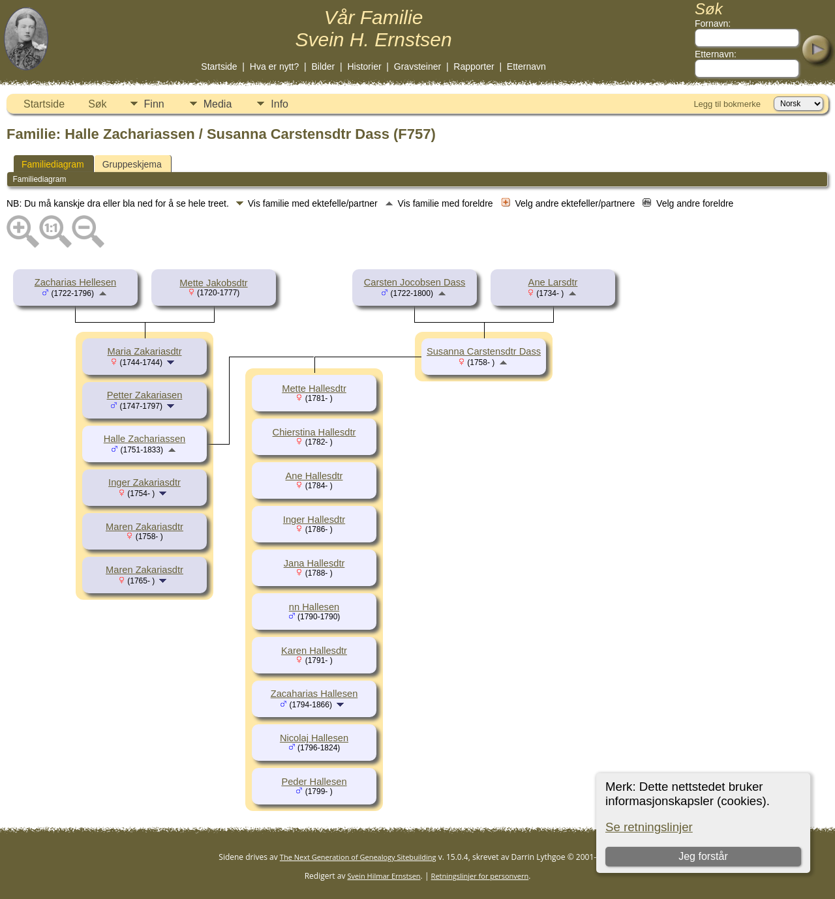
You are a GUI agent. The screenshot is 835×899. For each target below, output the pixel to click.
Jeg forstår (703, 856)
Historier (364, 66)
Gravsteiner (417, 66)
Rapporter (473, 66)
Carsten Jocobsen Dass (415, 282)
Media (218, 104)
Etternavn (526, 66)
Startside (219, 66)
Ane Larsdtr (553, 282)
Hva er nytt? (274, 66)
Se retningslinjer (649, 827)
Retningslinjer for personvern (480, 876)
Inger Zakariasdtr (144, 482)
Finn (154, 104)
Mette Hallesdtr (314, 388)
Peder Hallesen (313, 781)
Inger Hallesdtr (314, 519)
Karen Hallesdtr (314, 650)
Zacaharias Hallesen (314, 693)
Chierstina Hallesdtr (314, 432)
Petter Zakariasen (145, 395)
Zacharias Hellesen (75, 282)
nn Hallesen (314, 607)
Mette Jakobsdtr (213, 283)
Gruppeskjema (132, 164)
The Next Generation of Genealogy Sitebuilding (358, 857)
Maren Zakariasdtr (144, 527)
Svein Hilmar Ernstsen (384, 876)
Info (279, 104)
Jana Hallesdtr (314, 563)
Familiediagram (53, 164)
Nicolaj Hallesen (314, 738)
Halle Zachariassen (144, 439)
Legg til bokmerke (727, 104)
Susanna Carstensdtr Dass (484, 351)
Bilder (323, 66)
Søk (97, 104)
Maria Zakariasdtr (144, 351)
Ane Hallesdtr (314, 476)
